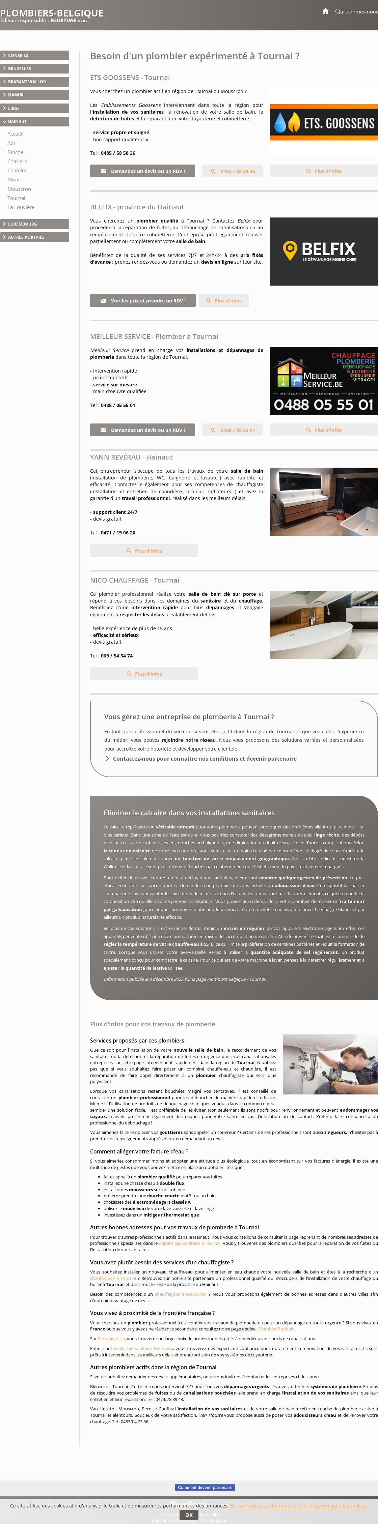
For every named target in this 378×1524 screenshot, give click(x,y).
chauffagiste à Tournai (113, 1278)
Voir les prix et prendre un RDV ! (143, 300)
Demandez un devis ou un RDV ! (142, 171)
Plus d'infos (327, 171)
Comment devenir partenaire (205, 1487)
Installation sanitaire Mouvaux (142, 1348)
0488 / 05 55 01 (232, 430)
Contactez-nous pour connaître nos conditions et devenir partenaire (205, 758)
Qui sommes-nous (356, 12)
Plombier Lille (111, 1339)
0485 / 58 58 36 (232, 171)
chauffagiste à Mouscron (181, 1294)
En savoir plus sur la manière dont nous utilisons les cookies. (299, 1505)
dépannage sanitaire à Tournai (190, 1243)
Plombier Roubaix (276, 1329)
